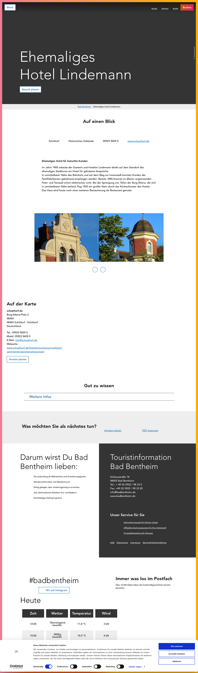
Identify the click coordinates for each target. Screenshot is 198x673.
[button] (187, 7)
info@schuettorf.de (26, 340)
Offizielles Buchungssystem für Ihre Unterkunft (145, 528)
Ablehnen (176, 663)
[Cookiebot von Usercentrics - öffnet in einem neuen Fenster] (16, 668)
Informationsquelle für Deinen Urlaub (141, 522)
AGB (112, 542)
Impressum (135, 542)
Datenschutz (122, 542)
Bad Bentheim (84, 106)
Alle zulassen (177, 648)
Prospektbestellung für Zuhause (138, 533)
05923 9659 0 (110, 141)
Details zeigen (135, 668)
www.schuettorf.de (138, 141)
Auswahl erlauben (177, 655)
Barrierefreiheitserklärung (154, 542)
